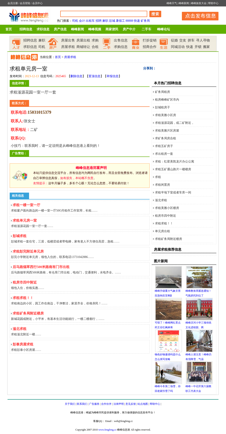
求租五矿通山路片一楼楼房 (173, 169)
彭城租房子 (162, 107)
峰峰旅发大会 (198, 3)
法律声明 (118, 403)
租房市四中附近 (165, 215)
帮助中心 (213, 3)
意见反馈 (130, 403)
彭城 (112, 20)
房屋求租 (68, 47)
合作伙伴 (106, 403)
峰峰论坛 (163, 29)
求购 (95, 40)
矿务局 (145, 20)
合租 (95, 47)
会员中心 (37, 3)
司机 (75, 20)
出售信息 (121, 40)
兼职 (105, 20)
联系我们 (82, 403)
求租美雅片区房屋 (167, 130)
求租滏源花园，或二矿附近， (174, 122)
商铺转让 (83, 47)
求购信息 (121, 47)
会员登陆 (25, 3)
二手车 (146, 29)
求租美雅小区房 (165, 115)
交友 (182, 40)
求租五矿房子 (164, 146)
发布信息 (198, 15)
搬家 (206, 47)
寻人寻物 (203, 40)
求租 (158, 177)
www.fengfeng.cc (107, 429)
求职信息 (43, 29)
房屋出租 (83, 40)
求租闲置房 (162, 184)
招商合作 (149, 47)
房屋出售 (68, 40)
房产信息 (60, 29)
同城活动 (178, 47)
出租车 (90, 20)
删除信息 (76, 76)
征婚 (174, 40)
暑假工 (120, 20)
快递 (137, 20)
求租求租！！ (164, 223)
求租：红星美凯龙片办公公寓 (174, 161)
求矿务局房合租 (165, 138)
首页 (8, 29)
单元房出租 (162, 231)
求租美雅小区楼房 (167, 208)
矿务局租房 (162, 92)
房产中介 (129, 29)
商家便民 (111, 29)
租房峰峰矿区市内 (167, 99)
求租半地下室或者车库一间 (173, 192)
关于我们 (70, 403)
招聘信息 (25, 29)
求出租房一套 (164, 153)
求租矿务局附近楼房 (168, 239)
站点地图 (143, 403)
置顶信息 (94, 76)
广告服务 (94, 403)
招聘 (99, 20)
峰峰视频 (94, 29)
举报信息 (113, 76)
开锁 (198, 47)
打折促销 (149, 40)
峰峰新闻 (184, 3)
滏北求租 (161, 200)
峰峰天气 (172, 3)
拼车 (191, 40)
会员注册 (13, 3)
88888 (129, 20)
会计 (82, 20)
